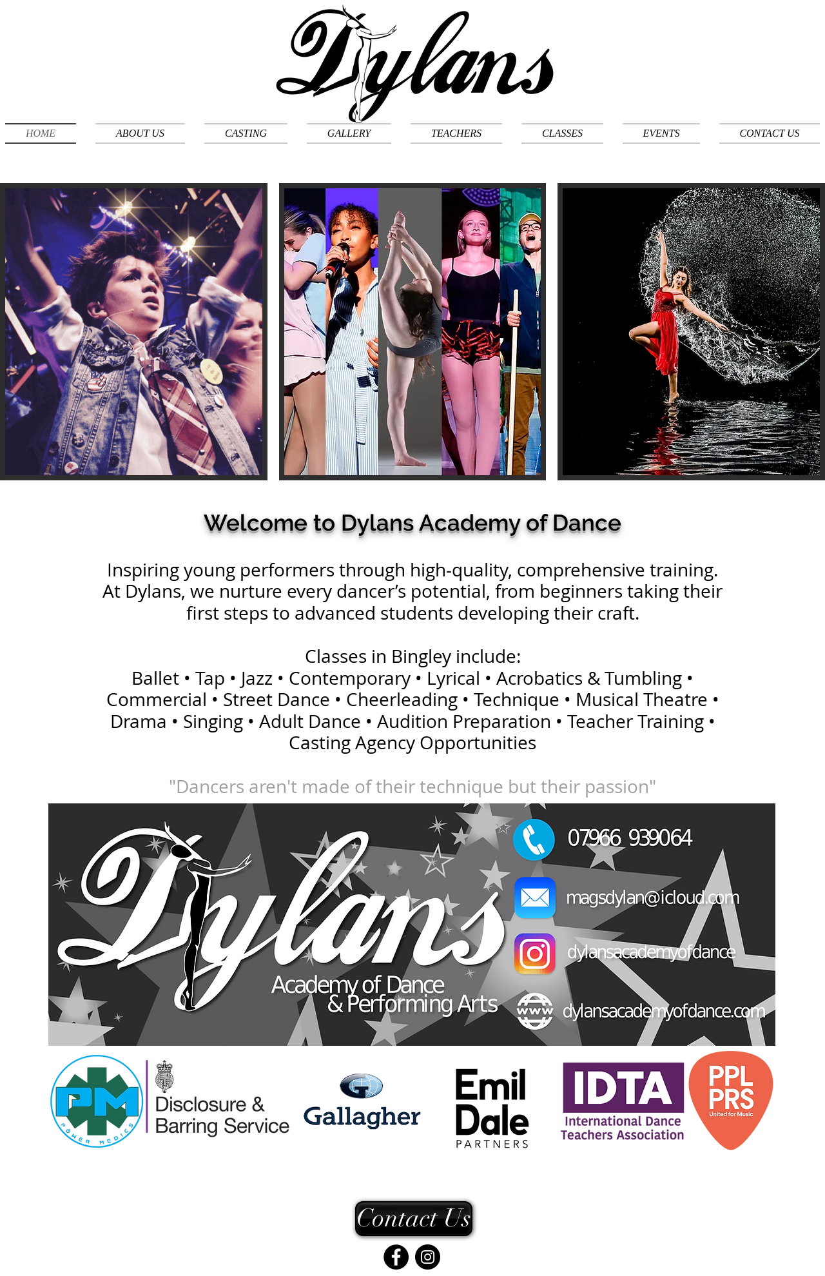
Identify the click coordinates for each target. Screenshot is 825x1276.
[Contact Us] (413, 1218)
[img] (133, 358)
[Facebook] (396, 1257)
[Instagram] (427, 1257)
